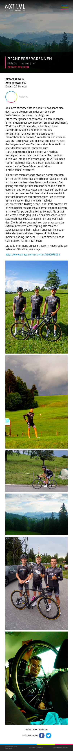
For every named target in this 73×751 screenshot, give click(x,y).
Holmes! (65, 747)
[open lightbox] (36, 307)
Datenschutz (40, 747)
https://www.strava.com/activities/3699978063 (32, 254)
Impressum (32, 747)
